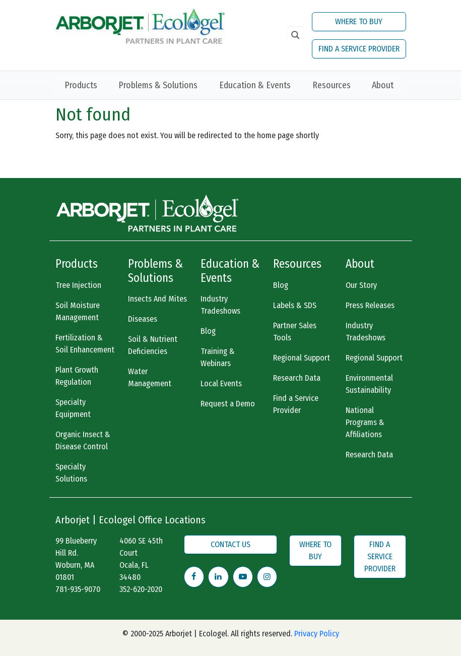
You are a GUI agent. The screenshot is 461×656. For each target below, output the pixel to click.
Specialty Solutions (71, 473)
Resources (331, 85)
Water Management (149, 377)
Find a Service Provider (295, 404)
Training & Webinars (218, 357)
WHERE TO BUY (358, 21)
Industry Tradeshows (220, 305)
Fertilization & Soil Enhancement (84, 343)
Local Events (221, 383)
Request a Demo (228, 403)
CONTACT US (230, 544)
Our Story (361, 285)
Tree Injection (78, 285)
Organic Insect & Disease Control (82, 440)
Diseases (142, 319)
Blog (208, 331)
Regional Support (301, 358)
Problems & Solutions (157, 85)
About (382, 85)
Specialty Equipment (73, 408)
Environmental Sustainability (369, 384)
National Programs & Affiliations (365, 422)
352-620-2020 (140, 589)
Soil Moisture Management (77, 311)
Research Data (296, 378)
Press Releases (370, 305)
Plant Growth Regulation (76, 376)
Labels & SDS (294, 305)
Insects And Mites (157, 299)
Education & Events (255, 85)
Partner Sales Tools (294, 331)
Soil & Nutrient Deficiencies (152, 345)
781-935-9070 (77, 589)
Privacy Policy (316, 633)
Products (80, 85)
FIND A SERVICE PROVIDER (359, 48)
